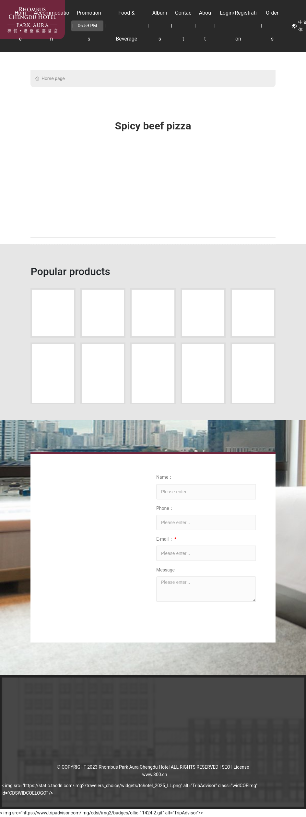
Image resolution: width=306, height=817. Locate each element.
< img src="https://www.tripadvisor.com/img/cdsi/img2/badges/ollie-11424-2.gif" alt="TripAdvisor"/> (101, 812)
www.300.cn (154, 774)
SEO (226, 767)
